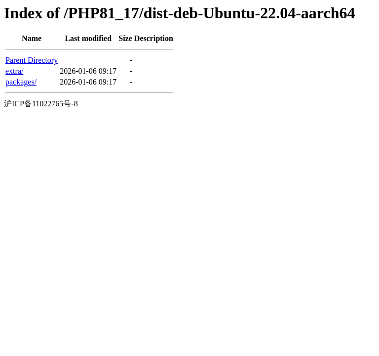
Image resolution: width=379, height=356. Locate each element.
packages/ (21, 82)
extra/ (14, 71)
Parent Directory (31, 60)
